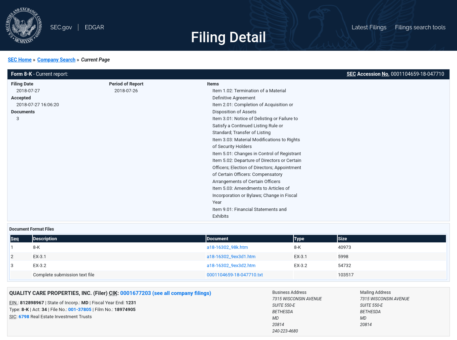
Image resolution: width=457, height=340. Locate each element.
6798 (24, 316)
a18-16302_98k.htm (227, 247)
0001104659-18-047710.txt (235, 274)
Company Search (56, 60)
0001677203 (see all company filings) (165, 293)
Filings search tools (420, 27)
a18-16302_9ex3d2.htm (231, 265)
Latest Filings (369, 27)
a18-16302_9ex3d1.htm (231, 256)
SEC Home (20, 60)
